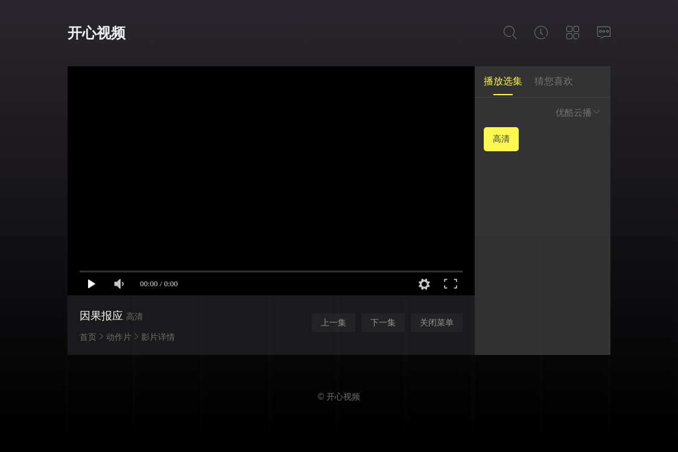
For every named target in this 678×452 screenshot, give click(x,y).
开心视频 (96, 33)
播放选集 (503, 81)
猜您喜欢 (553, 81)
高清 (501, 138)
